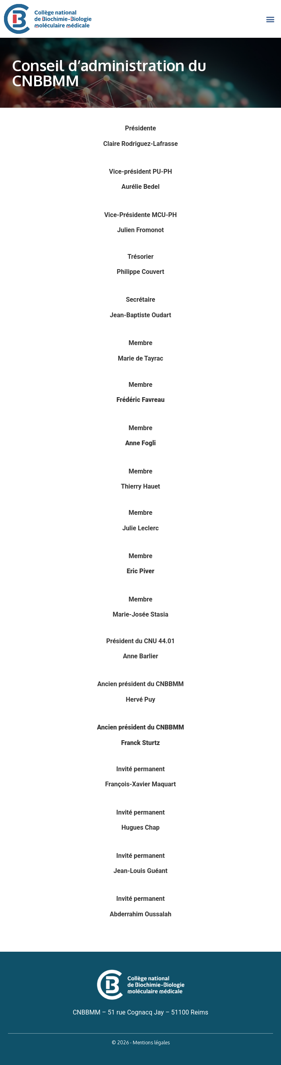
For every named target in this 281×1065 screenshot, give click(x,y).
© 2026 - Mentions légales (141, 1043)
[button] (270, 18)
